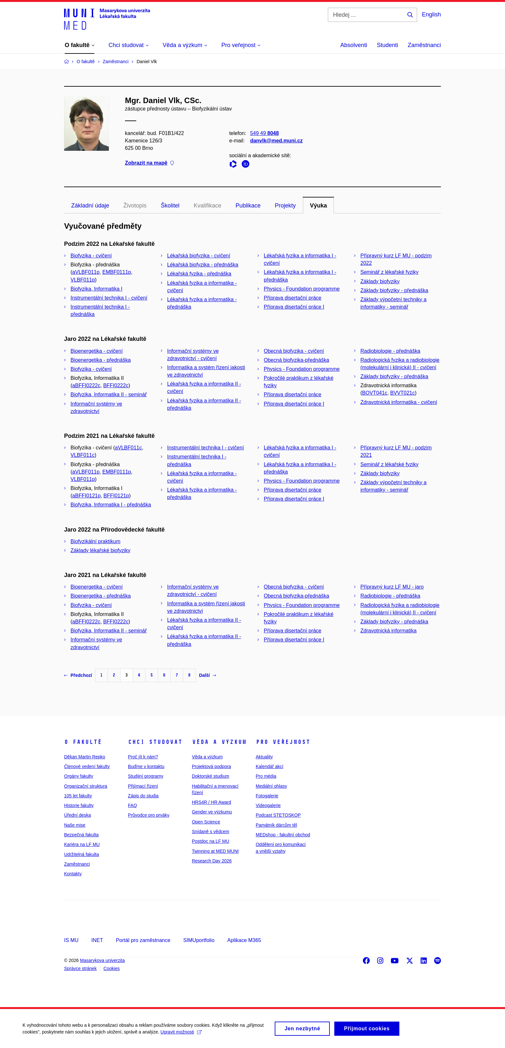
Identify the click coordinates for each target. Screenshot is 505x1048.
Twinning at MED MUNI (215, 851)
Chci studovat (155, 741)
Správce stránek (80, 968)
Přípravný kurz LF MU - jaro (392, 587)
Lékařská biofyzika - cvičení (198, 255)
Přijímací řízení (143, 786)
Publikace (248, 205)
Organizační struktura (85, 786)
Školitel (170, 205)
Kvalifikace (207, 205)
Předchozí (78, 675)
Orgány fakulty (78, 776)
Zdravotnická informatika (388, 630)
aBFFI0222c (86, 385)
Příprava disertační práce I (294, 307)
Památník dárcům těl (276, 825)
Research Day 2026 (212, 860)
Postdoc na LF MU (210, 841)
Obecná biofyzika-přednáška (296, 360)
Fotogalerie (267, 795)
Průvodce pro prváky (148, 815)
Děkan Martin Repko (84, 756)
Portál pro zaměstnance (143, 940)
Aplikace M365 (244, 940)
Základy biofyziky (380, 281)
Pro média (266, 776)
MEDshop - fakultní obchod (283, 834)
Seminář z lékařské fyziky (389, 272)
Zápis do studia (143, 795)
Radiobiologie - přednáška (390, 351)
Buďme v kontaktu (146, 766)
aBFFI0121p (86, 495)
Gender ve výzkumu (212, 811)
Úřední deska (77, 815)
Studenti (387, 45)
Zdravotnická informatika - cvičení (398, 402)
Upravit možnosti (180, 1035)
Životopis (135, 205)
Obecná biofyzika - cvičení (294, 351)
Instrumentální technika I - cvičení (109, 298)
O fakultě (83, 741)
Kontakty (72, 873)
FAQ (132, 805)
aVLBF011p (86, 272)
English (431, 14)
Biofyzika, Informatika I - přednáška (111, 504)
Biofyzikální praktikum (95, 541)
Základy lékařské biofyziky (100, 550)
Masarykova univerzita (102, 960)
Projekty (285, 205)
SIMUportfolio (198, 940)
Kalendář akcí (269, 766)
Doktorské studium (210, 776)
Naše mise (74, 825)
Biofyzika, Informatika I (96, 289)
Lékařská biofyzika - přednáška (202, 264)
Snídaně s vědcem (210, 831)
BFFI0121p (116, 495)
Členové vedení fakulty (87, 766)
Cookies (111, 968)
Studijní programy (145, 776)
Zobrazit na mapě (149, 163)
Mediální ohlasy (271, 786)
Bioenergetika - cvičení (97, 351)
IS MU (71, 940)
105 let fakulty (78, 795)
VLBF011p (83, 280)
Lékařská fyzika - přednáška (199, 273)
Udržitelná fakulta (81, 854)
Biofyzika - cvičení (91, 255)
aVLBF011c (128, 447)
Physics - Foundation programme (302, 289)
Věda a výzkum (219, 741)
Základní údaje (90, 205)
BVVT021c (402, 393)
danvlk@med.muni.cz (276, 140)
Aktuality (264, 756)
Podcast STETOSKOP (278, 815)
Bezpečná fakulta (81, 834)
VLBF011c (83, 455)
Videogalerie (268, 805)
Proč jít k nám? (143, 756)
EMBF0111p (116, 272)
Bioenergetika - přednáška (101, 360)
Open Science (206, 821)
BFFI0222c (115, 385)
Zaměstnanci (424, 45)
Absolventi (353, 45)
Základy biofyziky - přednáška (394, 290)
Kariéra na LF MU (82, 844)
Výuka (318, 205)
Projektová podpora (211, 766)
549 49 (264, 133)
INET (97, 940)
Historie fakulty (79, 805)
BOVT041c (374, 393)
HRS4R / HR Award (211, 802)
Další (207, 675)
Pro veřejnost (283, 741)
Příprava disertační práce (292, 298)
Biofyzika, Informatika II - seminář (109, 394)
